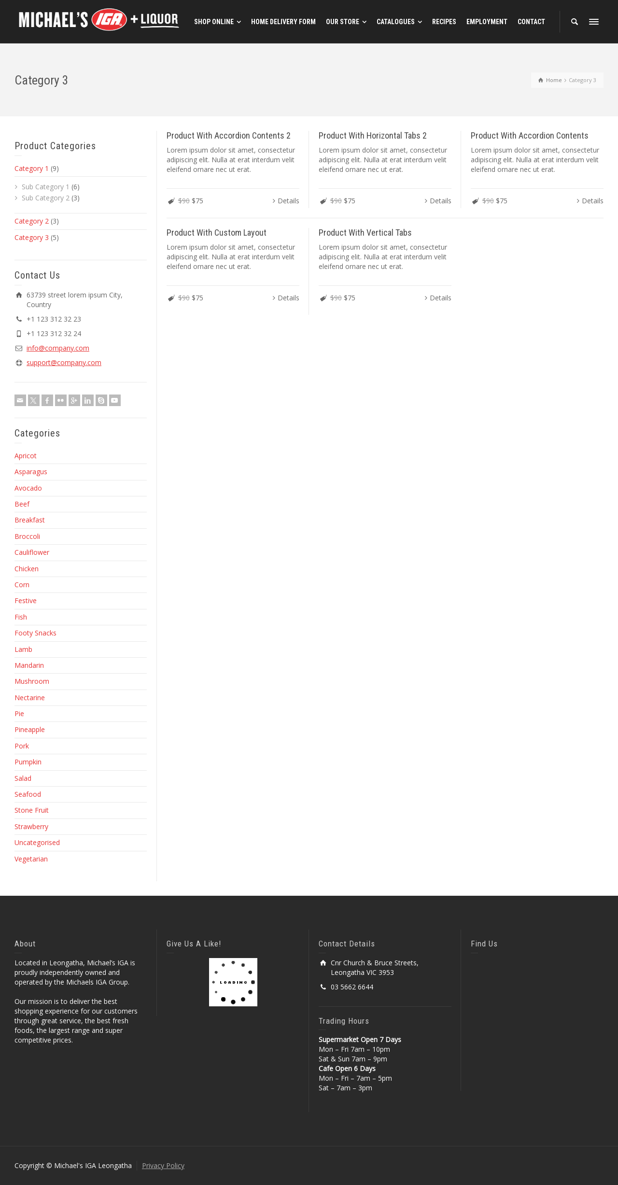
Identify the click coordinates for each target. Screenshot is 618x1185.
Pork (21, 745)
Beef (21, 503)
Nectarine (29, 697)
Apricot (25, 455)
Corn (21, 584)
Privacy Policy (163, 1165)
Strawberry (31, 826)
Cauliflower (31, 552)
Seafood (27, 794)
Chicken (26, 568)
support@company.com (64, 362)
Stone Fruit (31, 810)
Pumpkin (28, 761)
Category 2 (31, 221)
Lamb (23, 649)
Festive (25, 600)
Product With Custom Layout (217, 232)
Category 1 (31, 168)
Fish (20, 616)
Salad (22, 778)
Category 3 (31, 237)
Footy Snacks (35, 632)
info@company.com (58, 348)
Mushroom (31, 681)
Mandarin (29, 665)
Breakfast (29, 519)
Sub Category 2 (46, 197)
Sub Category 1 (46, 186)
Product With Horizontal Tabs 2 (373, 135)
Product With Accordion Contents (530, 135)
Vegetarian (31, 858)
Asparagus (30, 471)
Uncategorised (37, 842)
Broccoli (27, 536)
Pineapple (29, 729)
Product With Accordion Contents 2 (229, 135)
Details (288, 200)
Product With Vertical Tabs (365, 232)
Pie (19, 713)
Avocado (28, 488)
